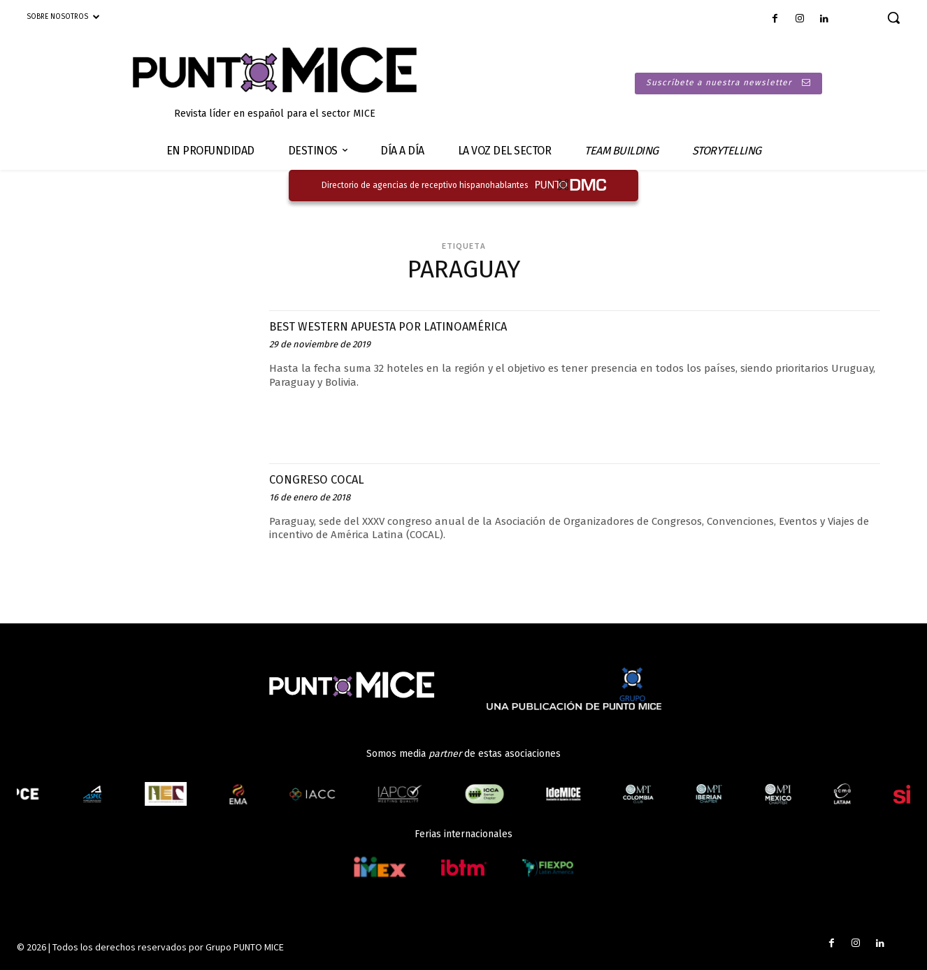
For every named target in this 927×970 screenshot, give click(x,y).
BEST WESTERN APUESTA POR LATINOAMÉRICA (419, 326)
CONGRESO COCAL (327, 479)
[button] (893, 17)
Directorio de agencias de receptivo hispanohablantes (425, 185)
